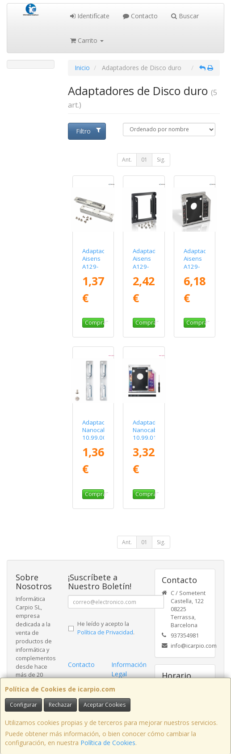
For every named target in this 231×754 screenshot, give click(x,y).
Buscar (185, 16)
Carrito (87, 40)
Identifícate (89, 16)
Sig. (161, 159)
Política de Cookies (107, 742)
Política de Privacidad (105, 632)
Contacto (140, 16)
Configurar (23, 704)
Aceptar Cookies (105, 704)
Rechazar (60, 704)
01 (144, 159)
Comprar (94, 322)
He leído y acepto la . (105, 628)
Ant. (127, 159)
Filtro (88, 131)
